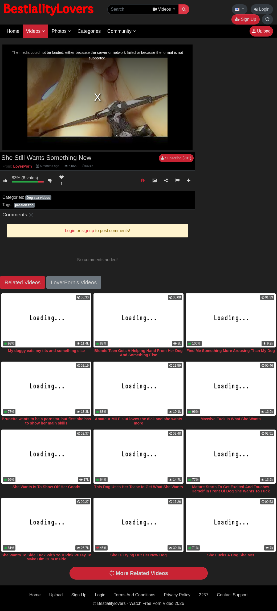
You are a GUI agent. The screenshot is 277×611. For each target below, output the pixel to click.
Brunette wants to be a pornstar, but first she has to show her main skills (46, 421)
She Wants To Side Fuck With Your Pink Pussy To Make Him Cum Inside (46, 557)
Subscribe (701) (176, 158)
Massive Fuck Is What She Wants (231, 419)
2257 (204, 595)
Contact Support (232, 595)
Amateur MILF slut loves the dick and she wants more (138, 421)
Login (262, 9)
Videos (35, 31)
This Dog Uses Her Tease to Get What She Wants (138, 487)
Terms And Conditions (135, 595)
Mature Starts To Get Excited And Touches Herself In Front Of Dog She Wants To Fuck (231, 489)
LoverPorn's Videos (74, 282)
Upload (261, 31)
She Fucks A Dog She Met (230, 555)
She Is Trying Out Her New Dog (138, 555)
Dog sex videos (38, 198)
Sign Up (245, 19)
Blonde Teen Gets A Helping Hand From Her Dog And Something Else (138, 353)
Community (121, 31)
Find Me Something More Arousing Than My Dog (230, 351)
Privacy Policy (177, 595)
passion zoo (24, 205)
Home (13, 31)
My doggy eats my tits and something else (46, 351)
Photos (61, 31)
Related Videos (22, 282)
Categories (89, 31)
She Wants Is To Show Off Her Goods (46, 487)
